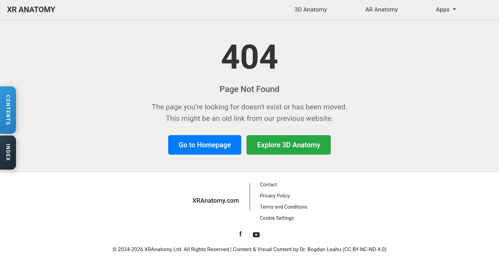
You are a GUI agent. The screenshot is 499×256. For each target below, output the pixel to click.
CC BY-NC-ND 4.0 (364, 249)
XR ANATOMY (31, 9)
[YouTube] (256, 234)
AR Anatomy (381, 9)
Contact (268, 184)
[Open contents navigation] (8, 110)
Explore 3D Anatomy (288, 145)
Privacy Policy (275, 196)
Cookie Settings (277, 218)
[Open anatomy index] (8, 153)
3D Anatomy (311, 9)
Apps (443, 9)
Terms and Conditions (284, 207)
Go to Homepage (205, 145)
